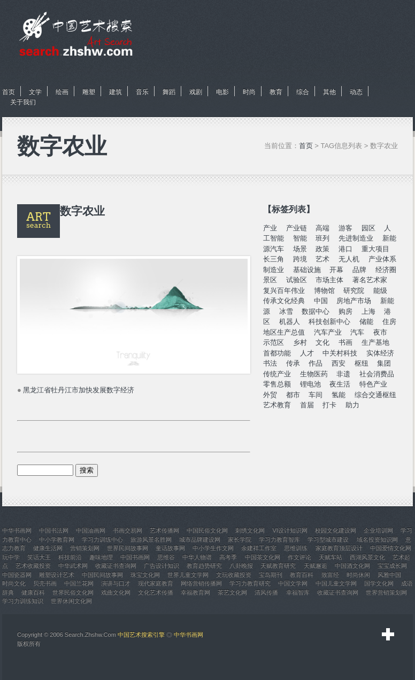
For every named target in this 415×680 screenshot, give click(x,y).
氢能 (338, 395)
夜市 (380, 332)
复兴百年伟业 (284, 291)
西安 (338, 363)
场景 (300, 249)
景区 (270, 280)
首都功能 (277, 353)
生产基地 (375, 342)
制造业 (273, 270)
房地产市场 (353, 301)
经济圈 (385, 270)
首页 (8, 92)
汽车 (357, 332)
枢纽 (361, 363)
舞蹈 (169, 92)
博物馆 (324, 291)
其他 (329, 92)
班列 (322, 238)
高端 (322, 228)
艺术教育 (277, 405)
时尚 (249, 92)
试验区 (296, 280)
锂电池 (310, 384)
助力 (352, 405)
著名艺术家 (369, 280)
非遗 (343, 374)
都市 (293, 395)
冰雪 (286, 311)
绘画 (62, 92)
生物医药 (314, 374)
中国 (321, 301)
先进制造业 (356, 238)
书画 (345, 342)
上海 (368, 311)
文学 (35, 92)
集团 (384, 363)
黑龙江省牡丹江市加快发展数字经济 (78, 390)
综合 (302, 92)
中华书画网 (188, 634)
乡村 (300, 342)
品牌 (359, 270)
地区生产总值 (284, 332)
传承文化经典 (284, 301)
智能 (300, 238)
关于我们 (23, 102)
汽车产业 (328, 332)
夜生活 (339, 384)
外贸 (270, 395)
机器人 (289, 322)
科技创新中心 (329, 322)
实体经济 (380, 353)
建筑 (115, 92)
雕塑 (88, 92)
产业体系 (382, 259)
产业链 (296, 228)
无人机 (349, 259)
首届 (307, 405)
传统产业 (277, 374)
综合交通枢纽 (375, 395)
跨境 (300, 259)
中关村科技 (339, 353)
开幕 (336, 270)
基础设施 (307, 270)
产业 (270, 228)
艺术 (322, 259)
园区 (368, 228)
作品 (315, 363)
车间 (315, 395)
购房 (345, 311)
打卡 (329, 405)
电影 (222, 92)
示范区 (273, 342)
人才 (307, 353)
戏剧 (195, 92)
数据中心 (315, 311)
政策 (322, 249)
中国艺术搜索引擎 (141, 634)
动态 (356, 92)
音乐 (142, 92)
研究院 (353, 291)
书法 (270, 363)
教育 (276, 92)
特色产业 (373, 384)
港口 (345, 249)
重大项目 (375, 249)
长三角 (273, 259)
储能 (366, 322)
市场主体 (329, 280)
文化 (322, 342)
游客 (345, 228)
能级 (380, 291)
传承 (293, 363)
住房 (389, 322)
